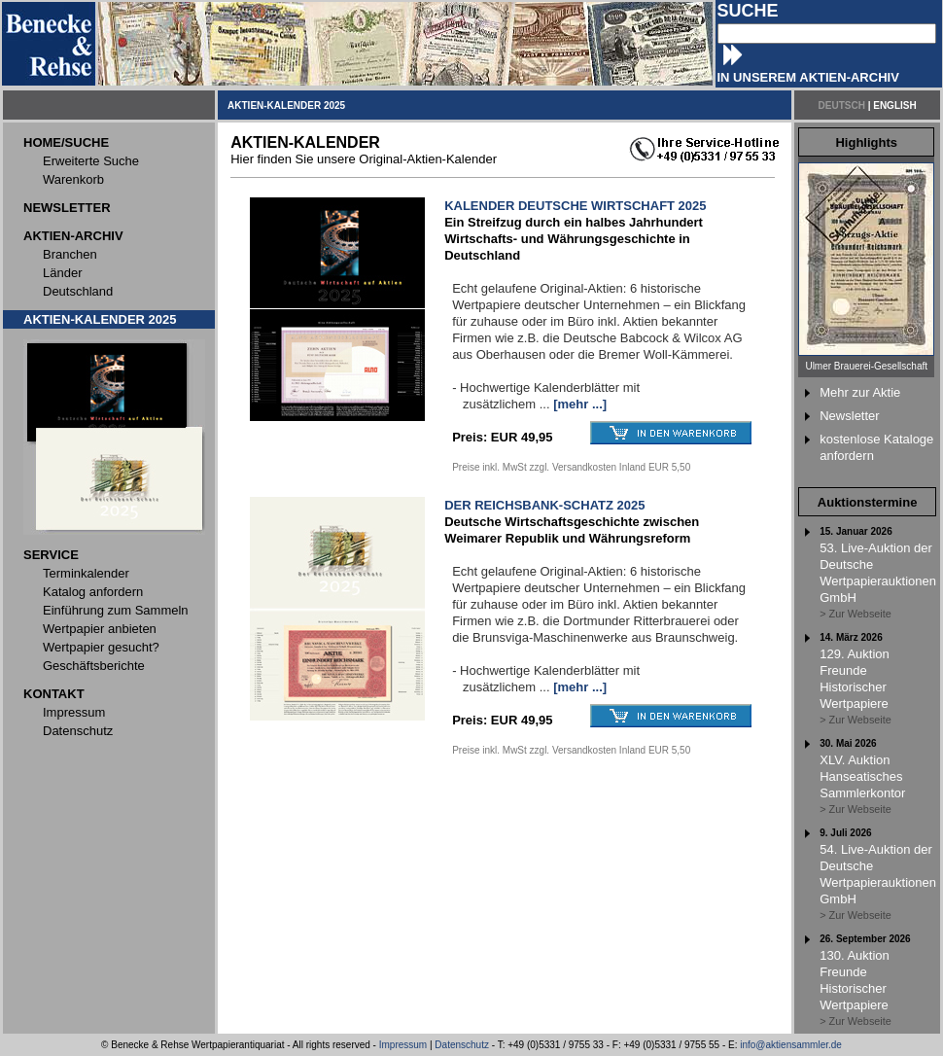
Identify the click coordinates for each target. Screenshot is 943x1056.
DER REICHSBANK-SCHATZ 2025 (544, 505)
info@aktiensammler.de (791, 1044)
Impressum (403, 1044)
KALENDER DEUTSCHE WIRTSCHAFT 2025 (575, 205)
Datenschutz (462, 1044)
